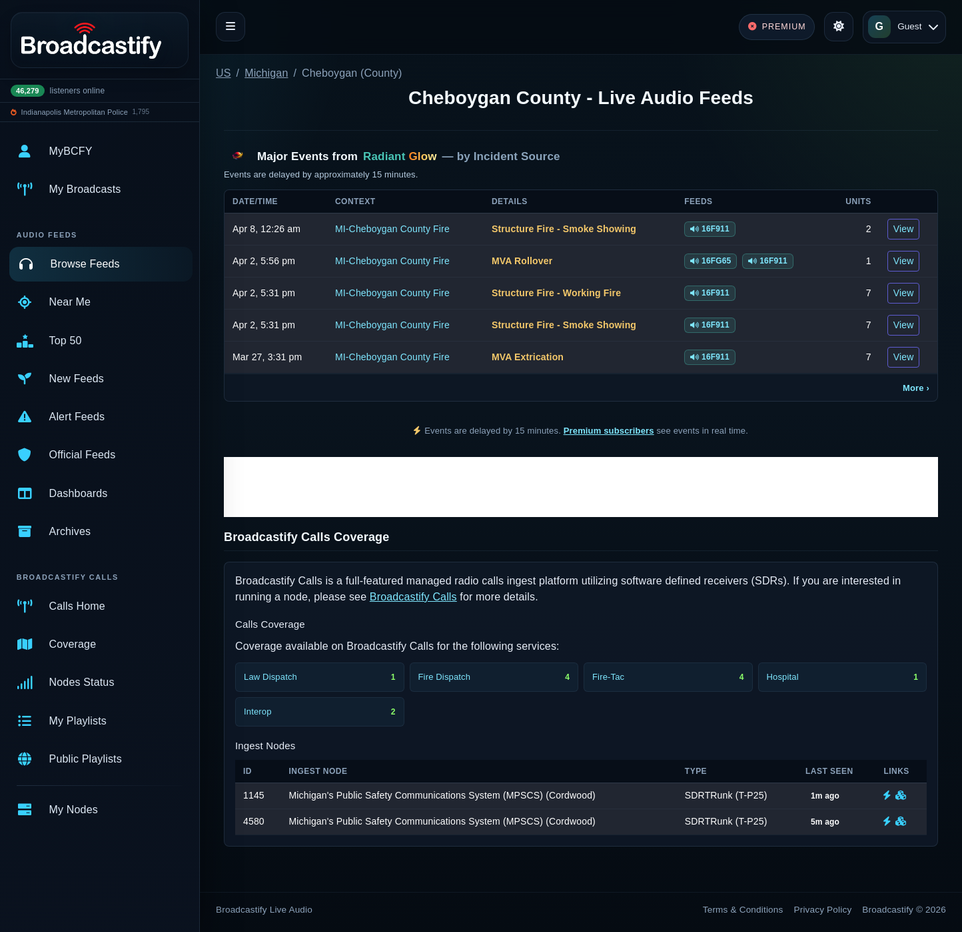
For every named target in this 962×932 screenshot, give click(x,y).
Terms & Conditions (743, 910)
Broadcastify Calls (413, 596)
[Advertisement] (581, 487)
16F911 (709, 229)
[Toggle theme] (838, 26)
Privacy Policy (823, 910)
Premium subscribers (609, 431)
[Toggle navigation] (230, 26)
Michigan (266, 73)
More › (916, 388)
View (903, 228)
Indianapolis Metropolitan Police (74, 112)
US (223, 73)
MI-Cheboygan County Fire (392, 228)
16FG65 (710, 261)
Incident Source (517, 156)
